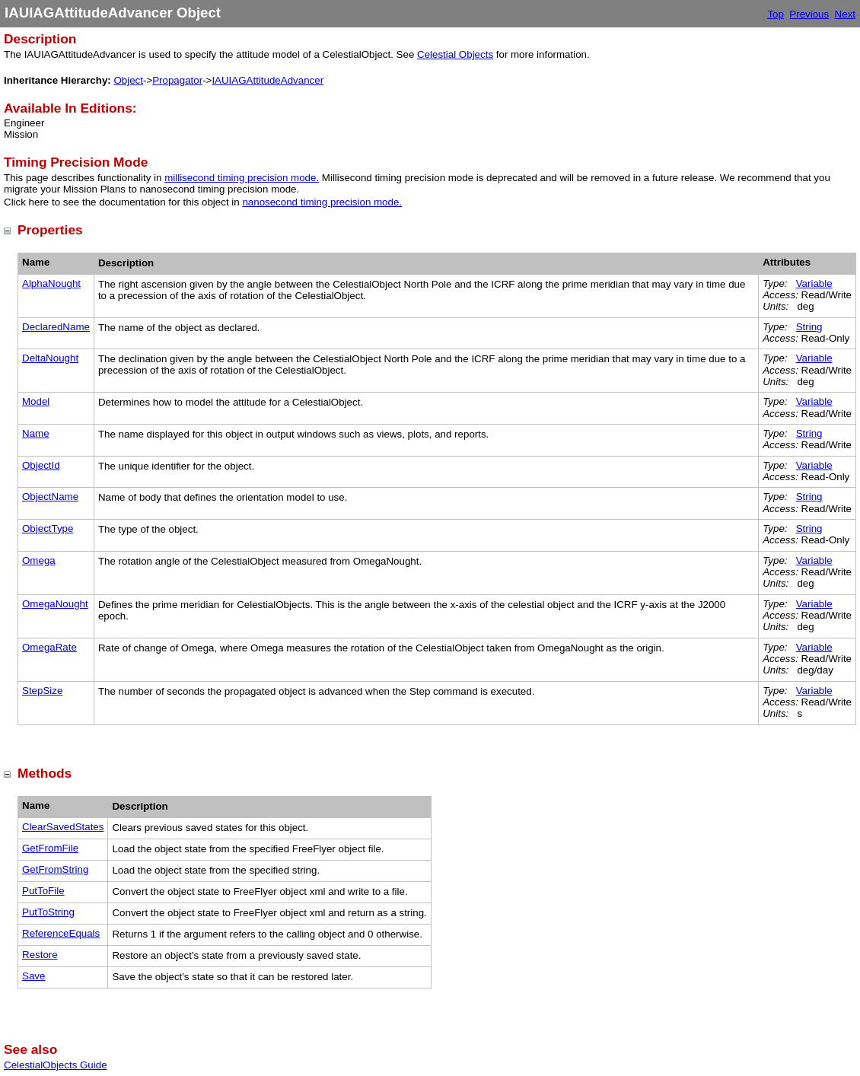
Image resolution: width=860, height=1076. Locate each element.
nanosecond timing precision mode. (322, 202)
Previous (809, 14)
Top (775, 14)
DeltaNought (50, 358)
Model (35, 401)
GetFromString (55, 869)
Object (128, 80)
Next (845, 14)
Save (33, 976)
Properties (50, 229)
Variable (814, 283)
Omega (39, 560)
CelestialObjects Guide (55, 1065)
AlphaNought (51, 283)
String (809, 327)
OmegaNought (55, 604)
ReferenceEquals (61, 933)
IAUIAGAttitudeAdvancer (267, 80)
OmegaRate (49, 647)
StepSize (42, 690)
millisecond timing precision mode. (241, 177)
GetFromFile (50, 848)
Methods (45, 773)
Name (35, 433)
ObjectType (47, 528)
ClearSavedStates (63, 826)
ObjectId (41, 465)
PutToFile (43, 890)
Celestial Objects (455, 54)
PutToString (48, 912)
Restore (40, 954)
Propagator (177, 80)
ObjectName (50, 496)
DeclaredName (56, 327)
